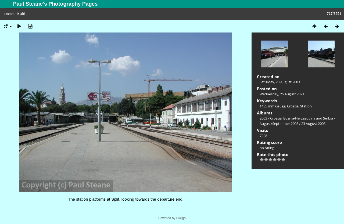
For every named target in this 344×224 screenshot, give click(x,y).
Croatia (293, 106)
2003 (263, 118)
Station (306, 106)
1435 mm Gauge (272, 106)
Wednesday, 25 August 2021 (282, 94)
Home (9, 14)
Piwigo (181, 218)
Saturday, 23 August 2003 (280, 82)
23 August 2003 (313, 123)
